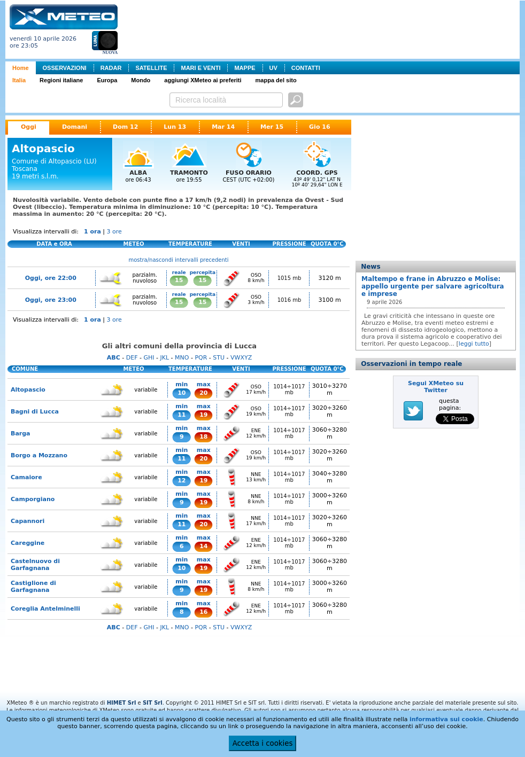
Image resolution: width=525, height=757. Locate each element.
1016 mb (289, 300)
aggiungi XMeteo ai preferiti (202, 80)
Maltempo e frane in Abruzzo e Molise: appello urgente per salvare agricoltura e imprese (432, 286)
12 (181, 480)
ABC (113, 357)
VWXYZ (241, 357)
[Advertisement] (320, 28)
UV (273, 68)
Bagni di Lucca (35, 411)
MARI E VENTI (200, 68)
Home (20, 68)
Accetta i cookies (263, 743)
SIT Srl (153, 703)
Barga (20, 433)
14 (203, 546)
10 (181, 392)
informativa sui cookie (446, 719)
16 (203, 611)
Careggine (27, 543)
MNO (182, 357)
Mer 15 (271, 126)
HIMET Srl (121, 703)
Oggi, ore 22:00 (50, 278)
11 (181, 414)
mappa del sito (276, 80)
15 (179, 280)
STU (219, 357)
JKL (164, 357)
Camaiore (26, 477)
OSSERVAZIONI (65, 68)
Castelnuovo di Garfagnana (35, 565)
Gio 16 (319, 126)
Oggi (28, 126)
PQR (201, 357)
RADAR (111, 68)
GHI (148, 357)
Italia (19, 80)
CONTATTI (305, 68)
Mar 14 (223, 126)
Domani (74, 126)
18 (203, 436)
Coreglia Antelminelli (45, 608)
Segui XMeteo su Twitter (436, 387)
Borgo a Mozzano (39, 455)
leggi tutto (474, 343)
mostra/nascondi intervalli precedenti (179, 260)
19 (203, 414)
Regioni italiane (61, 80)
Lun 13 (175, 126)
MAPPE (244, 68)
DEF (132, 357)
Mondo (140, 80)
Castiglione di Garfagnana (33, 587)
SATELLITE (151, 68)
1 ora (92, 231)
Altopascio (28, 389)
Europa (107, 80)
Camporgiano (33, 499)
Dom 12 (125, 126)
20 (203, 392)
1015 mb (289, 278)
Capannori (27, 521)
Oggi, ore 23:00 (50, 299)
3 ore (114, 231)
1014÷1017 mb (289, 389)
